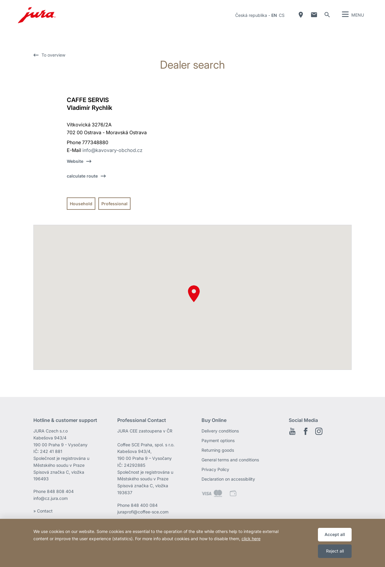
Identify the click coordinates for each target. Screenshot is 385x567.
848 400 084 (144, 505)
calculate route (82, 175)
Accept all (335, 534)
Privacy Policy (215, 469)
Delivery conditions (220, 430)
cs (282, 15)
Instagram (318, 431)
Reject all (335, 550)
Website (75, 161)
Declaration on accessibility (228, 479)
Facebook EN (305, 431)
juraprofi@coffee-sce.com (142, 511)
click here (251, 538)
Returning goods (218, 450)
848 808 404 (60, 491)
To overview (53, 54)
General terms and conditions (230, 459)
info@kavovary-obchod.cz (112, 150)
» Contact (43, 510)
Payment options (218, 440)
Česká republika (251, 15)
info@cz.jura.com (50, 498)
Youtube (292, 431)
